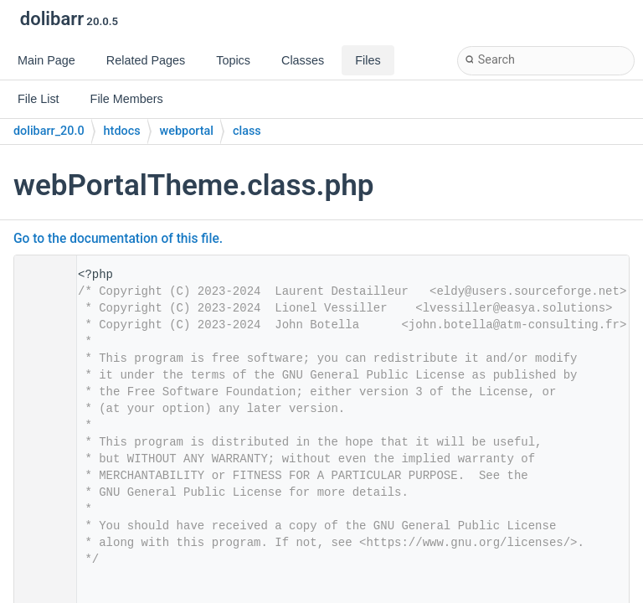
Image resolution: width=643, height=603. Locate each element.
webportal (186, 131)
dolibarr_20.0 (49, 131)
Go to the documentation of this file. (118, 238)
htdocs (122, 131)
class (247, 131)
